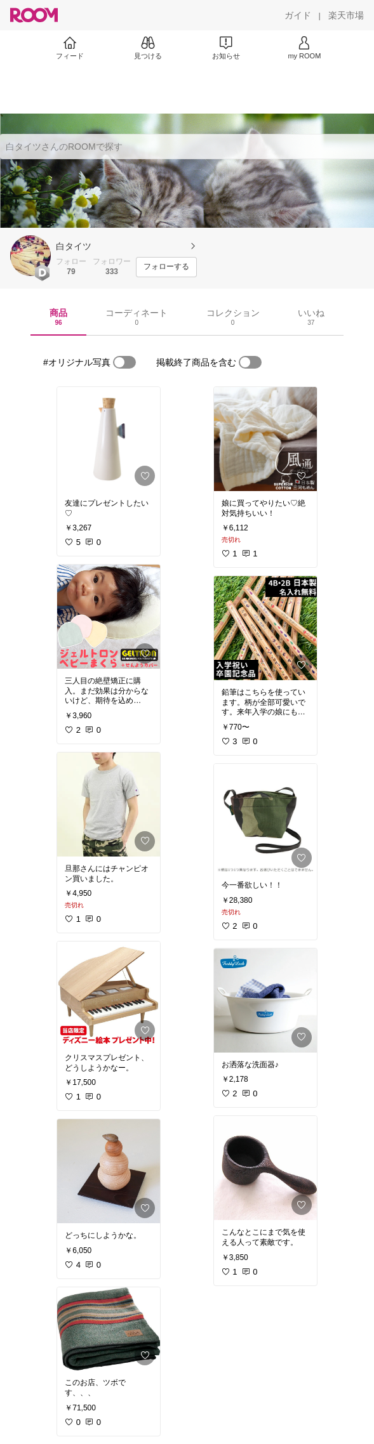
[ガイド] (297, 15)
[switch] (124, 362)
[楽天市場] (346, 15)
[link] (108, 439)
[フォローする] (166, 267)
